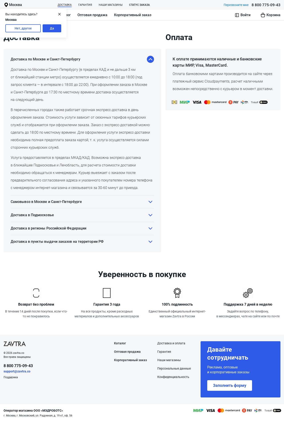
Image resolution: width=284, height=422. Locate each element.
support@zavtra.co (17, 371)
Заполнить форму (229, 385)
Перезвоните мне (236, 5)
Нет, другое (23, 28)
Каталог (120, 343)
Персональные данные (174, 368)
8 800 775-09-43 (266, 5)
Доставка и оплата (171, 343)
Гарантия (85, 4)
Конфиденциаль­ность (173, 377)
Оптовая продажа (92, 15)
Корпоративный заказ (132, 15)
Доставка (65, 4)
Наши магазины (110, 4)
